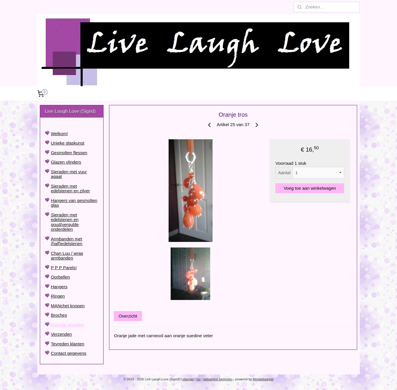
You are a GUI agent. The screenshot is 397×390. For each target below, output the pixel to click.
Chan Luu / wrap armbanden (67, 256)
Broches (59, 315)
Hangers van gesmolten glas (74, 203)
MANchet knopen (67, 305)
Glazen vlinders (66, 162)
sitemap (188, 379)
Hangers (59, 286)
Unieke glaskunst (67, 142)
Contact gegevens (68, 353)
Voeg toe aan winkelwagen (310, 188)
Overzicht (127, 315)
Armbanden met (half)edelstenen (66, 241)
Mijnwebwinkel (263, 379)
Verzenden (61, 334)
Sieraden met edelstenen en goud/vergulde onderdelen (65, 222)
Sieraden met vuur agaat (69, 174)
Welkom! (59, 133)
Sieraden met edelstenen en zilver (70, 189)
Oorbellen (60, 276)
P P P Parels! (64, 267)
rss (198, 379)
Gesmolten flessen (69, 152)
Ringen (58, 296)
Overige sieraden (67, 324)
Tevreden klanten (67, 343)
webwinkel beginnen (217, 379)
